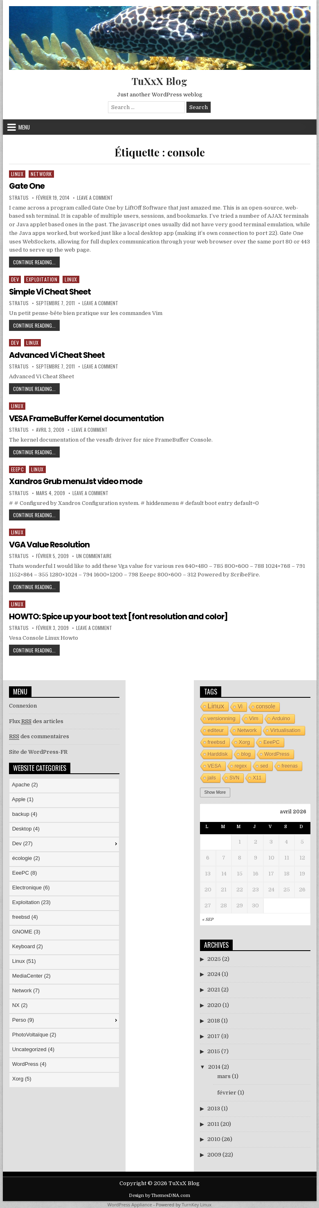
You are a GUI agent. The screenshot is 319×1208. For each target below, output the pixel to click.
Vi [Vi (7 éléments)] (240, 706)
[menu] (64, 932)
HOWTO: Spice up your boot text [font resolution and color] (121, 616)
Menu (24, 127)
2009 (214, 1154)
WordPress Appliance (130, 1204)
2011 (213, 1123)
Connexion (23, 705)
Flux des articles (36, 720)
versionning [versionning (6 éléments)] (222, 718)
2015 (213, 1051)
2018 (213, 1020)
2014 (214, 1066)
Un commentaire (94, 555)
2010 (213, 1139)
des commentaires (39, 736)
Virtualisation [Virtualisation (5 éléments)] (285, 729)
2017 (213, 1035)
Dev (15, 279)
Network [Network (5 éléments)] (247, 729)
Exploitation (41, 279)
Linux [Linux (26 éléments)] (216, 705)
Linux (17, 173)
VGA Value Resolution (50, 544)
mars (224, 1076)
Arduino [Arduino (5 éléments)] (281, 718)
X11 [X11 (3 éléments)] (257, 777)
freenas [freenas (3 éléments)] (290, 765)
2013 (213, 1108)
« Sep (207, 919)
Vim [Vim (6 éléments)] (253, 718)
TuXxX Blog (159, 80)
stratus (19, 197)
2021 (213, 989)
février (226, 1092)
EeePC (17, 468)
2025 (214, 958)
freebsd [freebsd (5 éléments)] (216, 741)
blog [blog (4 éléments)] (246, 753)
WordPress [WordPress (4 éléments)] (276, 753)
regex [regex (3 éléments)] (241, 765)
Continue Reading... (36, 263)
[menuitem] (64, 785)
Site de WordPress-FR (38, 751)
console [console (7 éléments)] (265, 706)
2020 (214, 1005)
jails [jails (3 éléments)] (212, 777)
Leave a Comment (95, 197)
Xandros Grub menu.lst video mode (77, 481)
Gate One (27, 186)
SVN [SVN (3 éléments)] (234, 777)
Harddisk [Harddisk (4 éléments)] (218, 753)
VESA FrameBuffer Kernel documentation (88, 418)
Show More (215, 791)
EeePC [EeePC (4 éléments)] (271, 741)
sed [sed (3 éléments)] (264, 765)
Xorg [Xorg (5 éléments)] (244, 741)
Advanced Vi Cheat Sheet (58, 354)
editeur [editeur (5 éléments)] (216, 729)
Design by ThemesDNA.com (159, 1194)
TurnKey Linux (196, 1204)
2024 (213, 974)
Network (41, 173)
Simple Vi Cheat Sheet (51, 291)
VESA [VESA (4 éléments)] (214, 765)
